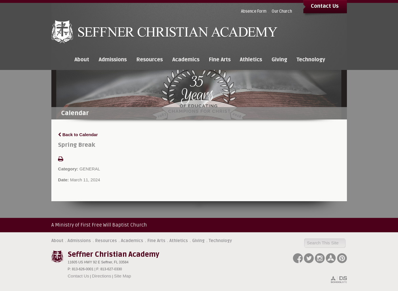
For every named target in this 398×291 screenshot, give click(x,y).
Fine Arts (156, 240)
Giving (198, 240)
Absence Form (253, 11)
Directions (101, 275)
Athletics (178, 240)
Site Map (122, 275)
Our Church (282, 11)
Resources (106, 240)
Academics (132, 240)
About (57, 240)
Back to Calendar (78, 134)
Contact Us (325, 6)
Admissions (79, 240)
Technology (220, 240)
